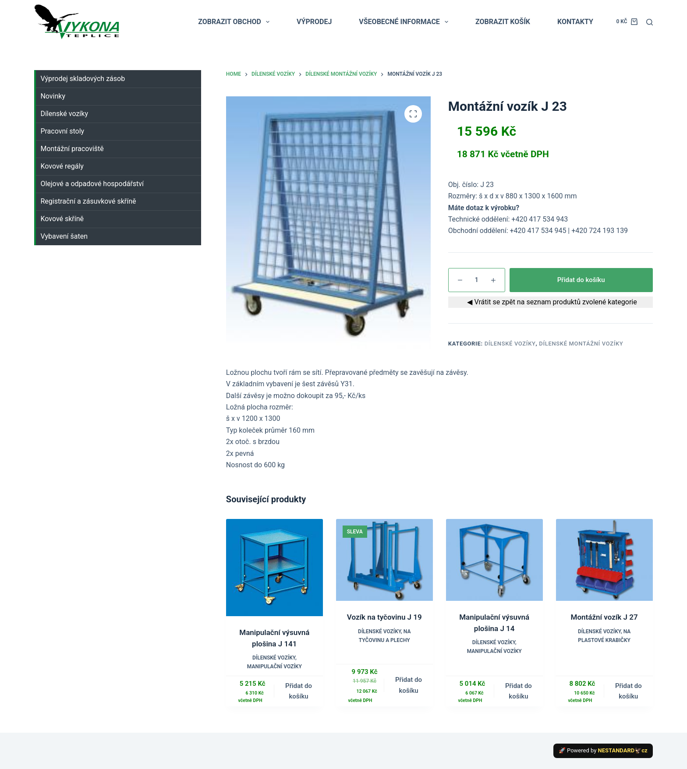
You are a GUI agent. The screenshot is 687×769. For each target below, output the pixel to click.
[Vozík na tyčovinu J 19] (384, 560)
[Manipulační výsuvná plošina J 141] (274, 567)
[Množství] (476, 280)
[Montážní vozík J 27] (604, 560)
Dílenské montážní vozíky (581, 343)
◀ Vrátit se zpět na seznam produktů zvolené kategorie (550, 302)
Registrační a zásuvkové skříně (88, 201)
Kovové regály (61, 166)
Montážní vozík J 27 (604, 617)
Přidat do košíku (581, 280)
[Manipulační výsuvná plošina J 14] (494, 560)
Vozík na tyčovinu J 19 (384, 617)
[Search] (649, 22)
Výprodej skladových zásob (82, 78)
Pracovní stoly (62, 131)
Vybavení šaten (64, 236)
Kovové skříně (62, 219)
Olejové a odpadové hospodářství (92, 184)
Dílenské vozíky (510, 343)
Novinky (52, 96)
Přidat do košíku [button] (298, 691)
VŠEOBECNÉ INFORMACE (405, 22)
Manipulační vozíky (274, 666)
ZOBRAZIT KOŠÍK (502, 22)
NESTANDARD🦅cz (623, 750)
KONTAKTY (575, 22)
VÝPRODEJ (314, 22)
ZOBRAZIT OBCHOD (235, 22)
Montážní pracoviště (71, 149)
